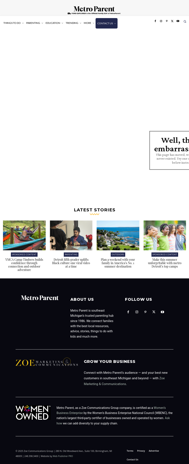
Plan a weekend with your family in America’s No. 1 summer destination (118, 263)
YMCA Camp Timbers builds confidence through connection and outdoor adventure (24, 265)
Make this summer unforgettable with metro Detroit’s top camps (165, 263)
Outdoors (118, 254)
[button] (185, 21)
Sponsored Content (24, 254)
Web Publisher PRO (63, 456)
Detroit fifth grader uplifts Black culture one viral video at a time (71, 263)
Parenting (71, 254)
